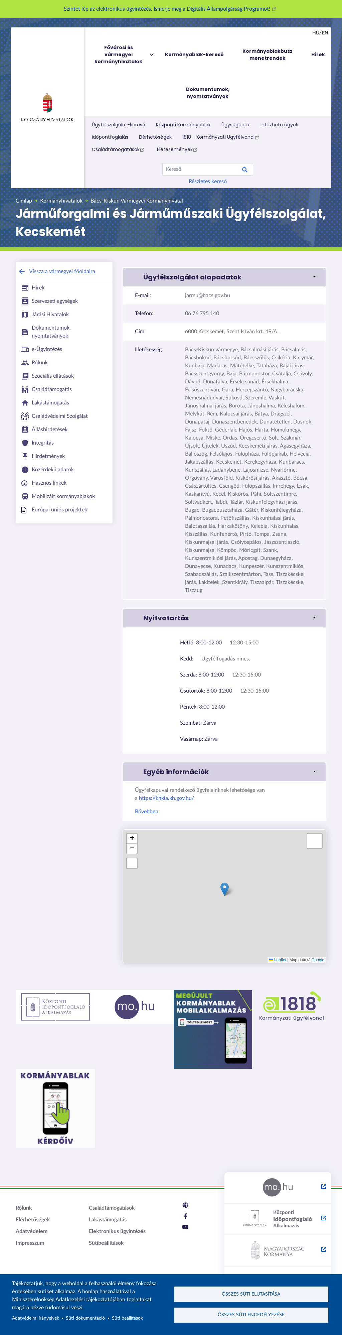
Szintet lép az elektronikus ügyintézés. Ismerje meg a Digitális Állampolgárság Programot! (171, 9)
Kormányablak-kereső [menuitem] (194, 54)
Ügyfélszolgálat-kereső (118, 124)
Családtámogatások (119, 149)
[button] (224, 277)
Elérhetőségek (155, 137)
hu (315, 33)
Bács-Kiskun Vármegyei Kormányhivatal (137, 201)
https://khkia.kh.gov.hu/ (166, 798)
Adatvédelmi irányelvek (35, 1318)
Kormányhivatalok (47, 107)
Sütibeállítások (106, 1243)
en (325, 33)
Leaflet (277, 960)
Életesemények (178, 149)
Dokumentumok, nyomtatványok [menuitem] (207, 93)
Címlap (24, 201)
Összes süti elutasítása (251, 1293)
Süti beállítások (127, 1318)
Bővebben (146, 811)
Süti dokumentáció (85, 1318)
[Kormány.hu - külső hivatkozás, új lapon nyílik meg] (277, 1250)
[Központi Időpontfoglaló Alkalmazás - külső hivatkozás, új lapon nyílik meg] (277, 1219)
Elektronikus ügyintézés (117, 1231)
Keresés (244, 171)
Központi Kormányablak (183, 124)
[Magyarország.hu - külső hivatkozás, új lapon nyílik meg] (277, 1188)
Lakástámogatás (108, 1219)
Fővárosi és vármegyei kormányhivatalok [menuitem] (125, 54)
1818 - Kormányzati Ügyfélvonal (221, 137)
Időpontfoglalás (110, 137)
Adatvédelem (31, 1231)
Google (317, 960)
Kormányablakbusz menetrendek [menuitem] (267, 55)
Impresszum (30, 1243)
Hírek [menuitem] (318, 54)
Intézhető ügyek (279, 124)
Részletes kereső (208, 181)
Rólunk (24, 1208)
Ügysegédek (235, 124)
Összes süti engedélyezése (251, 1315)
